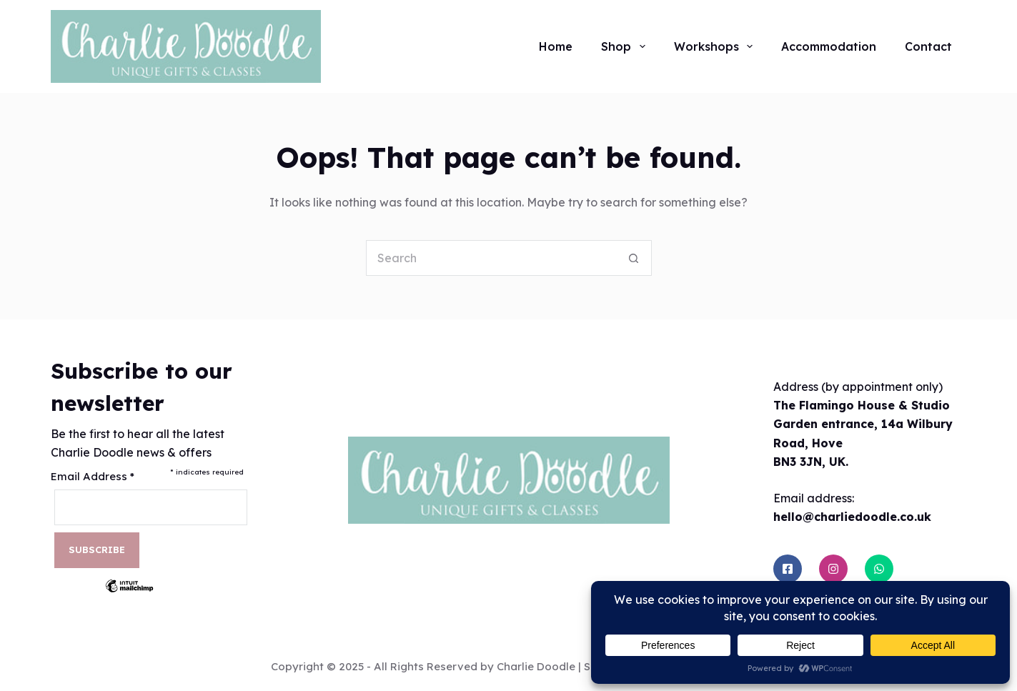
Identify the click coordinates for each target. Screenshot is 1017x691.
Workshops (716, 46)
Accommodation (828, 46)
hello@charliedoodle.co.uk (852, 516)
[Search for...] (491, 258)
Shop (625, 46)
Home (555, 46)
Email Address (92, 476)
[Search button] (634, 258)
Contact (928, 46)
